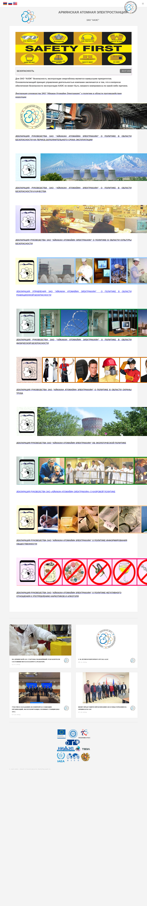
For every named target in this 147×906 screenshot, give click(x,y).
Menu (143, 3)
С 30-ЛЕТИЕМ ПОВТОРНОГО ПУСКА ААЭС (93, 659)
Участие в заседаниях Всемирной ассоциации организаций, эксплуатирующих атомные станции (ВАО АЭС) (35, 709)
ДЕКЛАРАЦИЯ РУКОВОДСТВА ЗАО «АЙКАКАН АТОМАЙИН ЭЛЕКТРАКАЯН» (65, 492)
